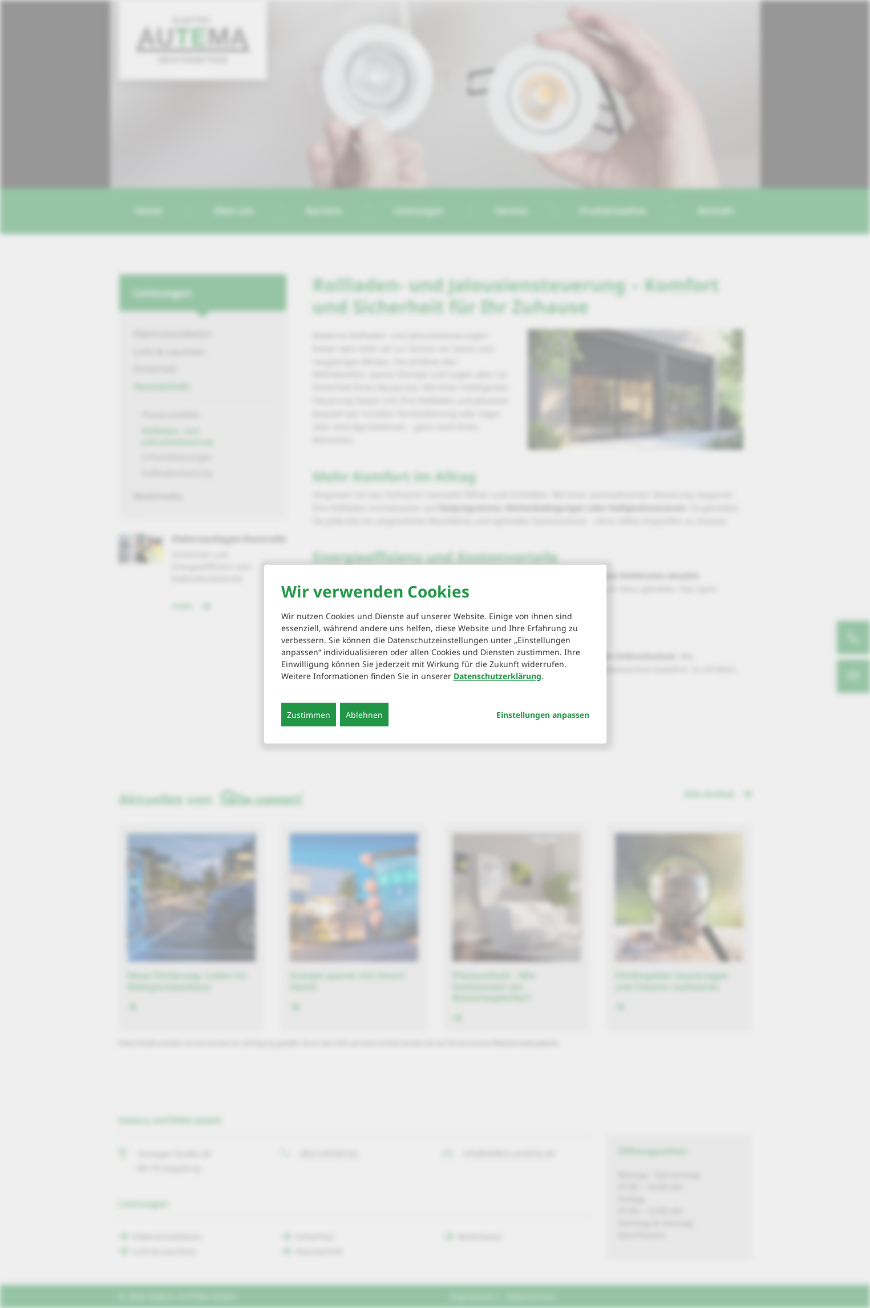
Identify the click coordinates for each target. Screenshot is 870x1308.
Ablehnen (364, 714)
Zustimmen (308, 714)
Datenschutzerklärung (497, 675)
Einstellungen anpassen (542, 714)
